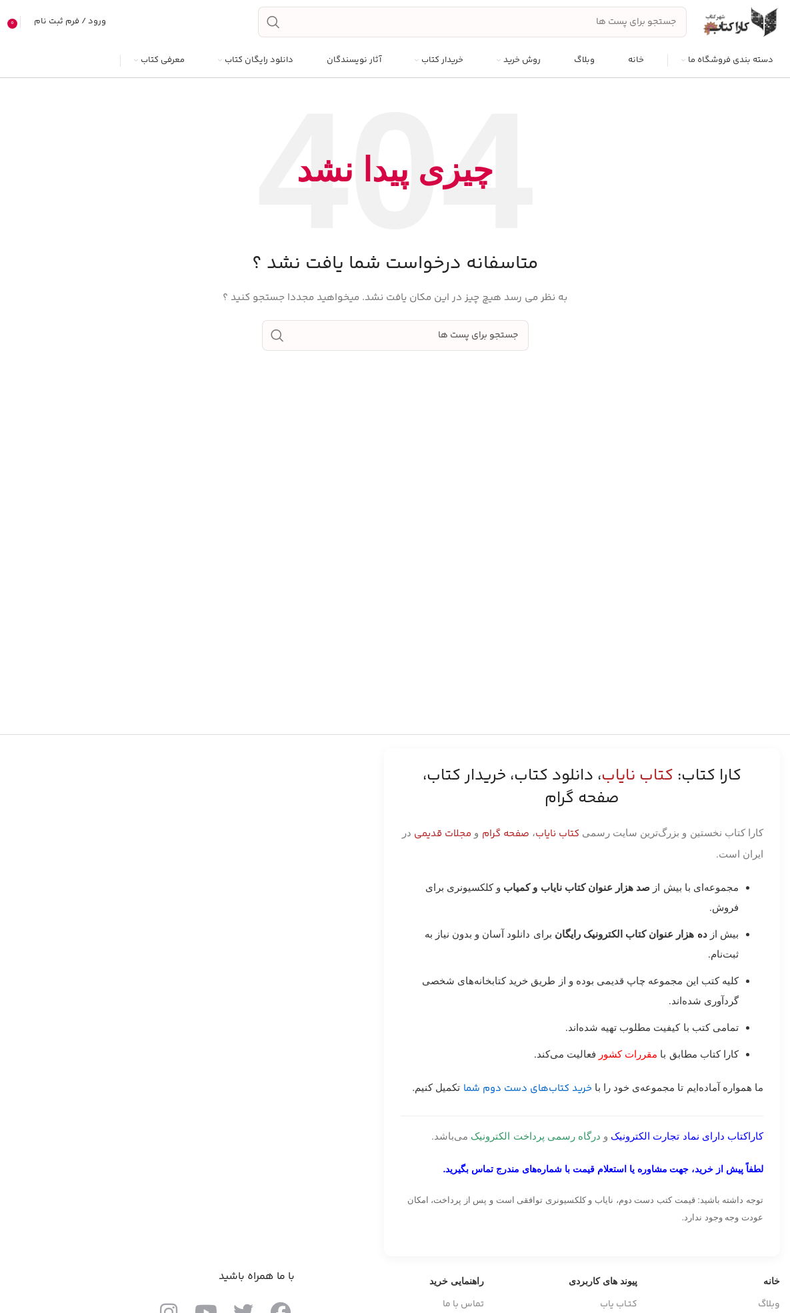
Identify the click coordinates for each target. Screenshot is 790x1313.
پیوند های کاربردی (603, 1287)
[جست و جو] (472, 25)
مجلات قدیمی (442, 840)
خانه (771, 1287)
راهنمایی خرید (456, 1287)
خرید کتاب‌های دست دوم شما (527, 1095)
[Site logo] (740, 25)
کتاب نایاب (557, 840)
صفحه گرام (505, 840)
